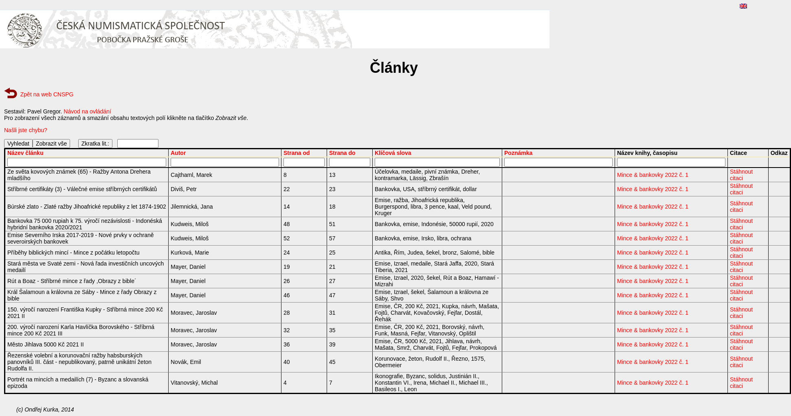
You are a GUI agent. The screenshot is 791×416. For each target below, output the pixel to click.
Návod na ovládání (87, 111)
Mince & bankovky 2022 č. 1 (652, 175)
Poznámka (518, 153)
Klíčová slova (393, 153)
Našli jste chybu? (25, 130)
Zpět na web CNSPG (47, 94)
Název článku (25, 153)
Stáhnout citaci (741, 174)
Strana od (296, 153)
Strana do (342, 153)
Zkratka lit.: (95, 143)
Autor (178, 153)
